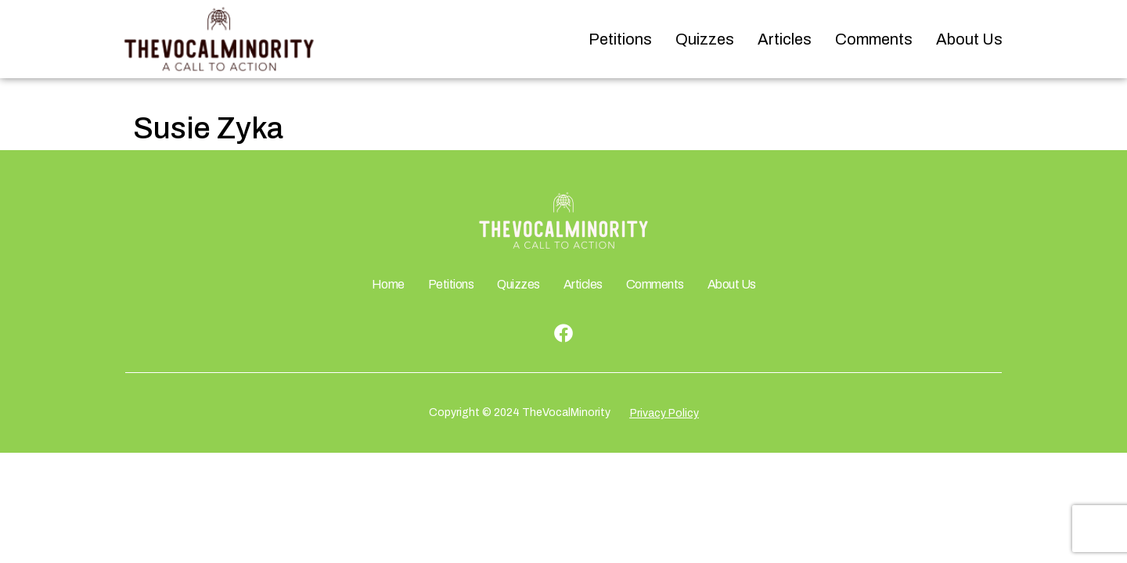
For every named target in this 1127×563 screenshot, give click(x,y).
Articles (785, 39)
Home (388, 284)
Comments (874, 39)
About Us (969, 39)
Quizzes (704, 39)
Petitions (620, 39)
